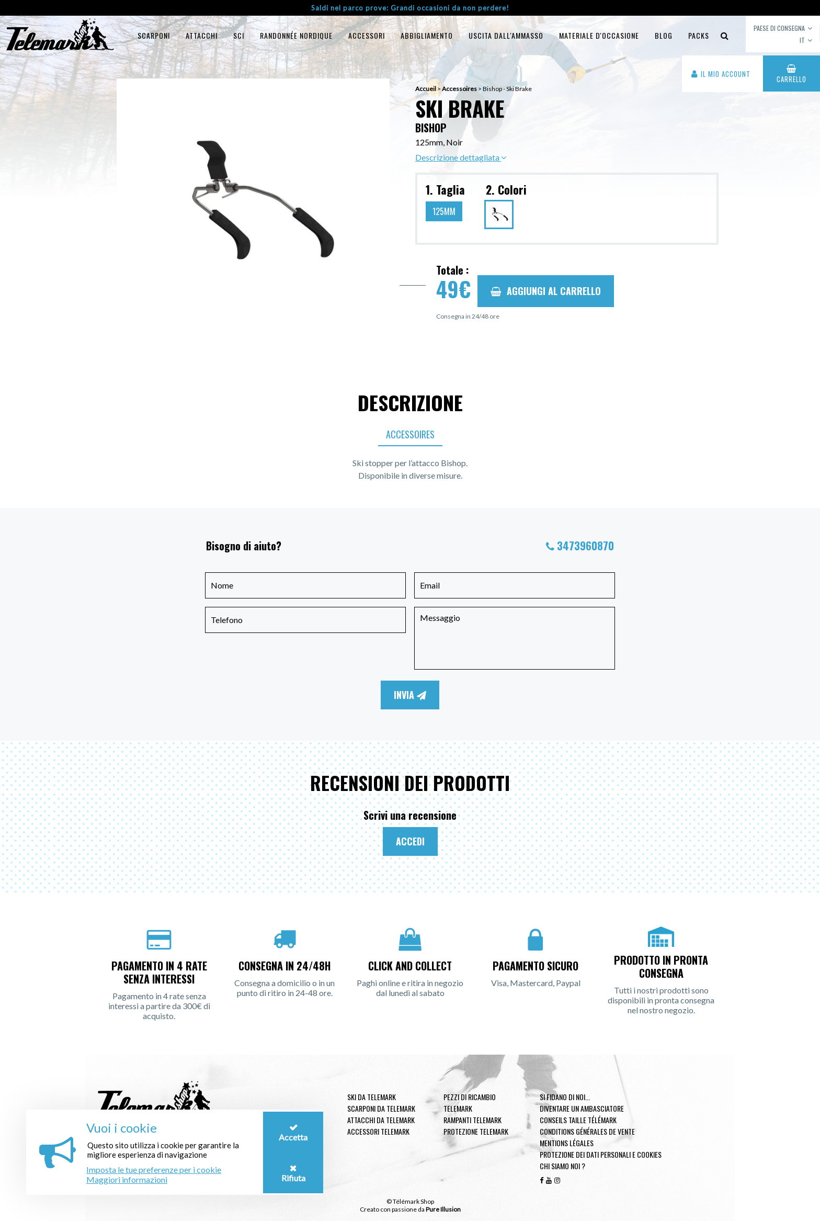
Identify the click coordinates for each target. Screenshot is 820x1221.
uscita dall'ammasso (506, 35)
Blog (664, 35)
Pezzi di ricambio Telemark (469, 1102)
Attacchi (202, 35)
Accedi (410, 841)
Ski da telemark (371, 1096)
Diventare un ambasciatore (582, 1108)
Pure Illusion (443, 1209)
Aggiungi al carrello (546, 291)
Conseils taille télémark (578, 1119)
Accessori (366, 35)
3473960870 (585, 545)
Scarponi (154, 35)
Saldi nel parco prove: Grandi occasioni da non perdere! (410, 8)
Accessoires (410, 434)
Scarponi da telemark (381, 1108)
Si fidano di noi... (565, 1096)
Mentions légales (567, 1142)
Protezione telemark (475, 1131)
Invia (410, 695)
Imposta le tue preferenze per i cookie (153, 1169)
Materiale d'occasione (599, 35)
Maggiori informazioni (126, 1179)
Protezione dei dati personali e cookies (601, 1154)
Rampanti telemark (472, 1119)
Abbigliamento (427, 35)
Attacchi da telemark (381, 1119)
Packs (698, 35)
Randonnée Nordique (296, 35)
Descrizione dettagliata (460, 157)
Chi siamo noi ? (562, 1165)
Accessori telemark (378, 1131)
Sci (238, 35)
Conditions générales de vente (587, 1131)
